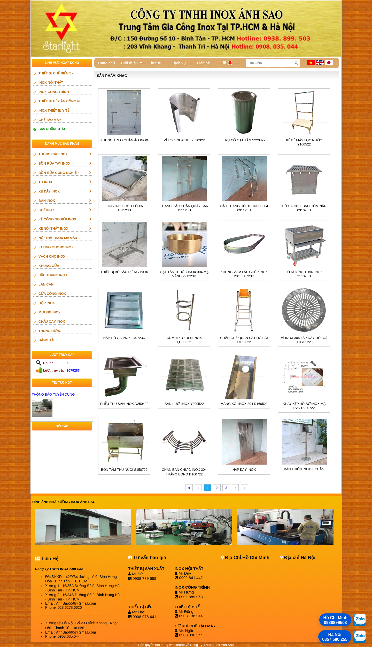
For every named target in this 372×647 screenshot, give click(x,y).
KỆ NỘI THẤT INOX (53, 228)
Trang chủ (106, 63)
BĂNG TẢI (46, 340)
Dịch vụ (179, 63)
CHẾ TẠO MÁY (49, 120)
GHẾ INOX (46, 210)
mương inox (49, 312)
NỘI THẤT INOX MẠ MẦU (57, 238)
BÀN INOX (46, 201)
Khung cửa (48, 266)
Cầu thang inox (52, 275)
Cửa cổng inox (52, 294)
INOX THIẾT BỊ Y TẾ (53, 110)
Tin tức (155, 63)
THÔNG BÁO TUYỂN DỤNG (53, 394)
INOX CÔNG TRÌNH (53, 92)
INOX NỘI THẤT (50, 82)
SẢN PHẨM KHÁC (52, 129)
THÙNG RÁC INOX (53, 154)
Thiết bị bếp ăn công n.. (60, 101)
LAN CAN (46, 284)
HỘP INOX (46, 303)
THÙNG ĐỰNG (49, 331)
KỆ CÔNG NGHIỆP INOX (57, 219)
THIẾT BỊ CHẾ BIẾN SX (56, 73)
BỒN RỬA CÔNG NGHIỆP (58, 173)
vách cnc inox (51, 256)
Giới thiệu (129, 63)
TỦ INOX (45, 182)
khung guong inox (56, 247)
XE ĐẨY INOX (49, 191)
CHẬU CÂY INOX (51, 322)
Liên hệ (203, 63)
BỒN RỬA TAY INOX (54, 163)
